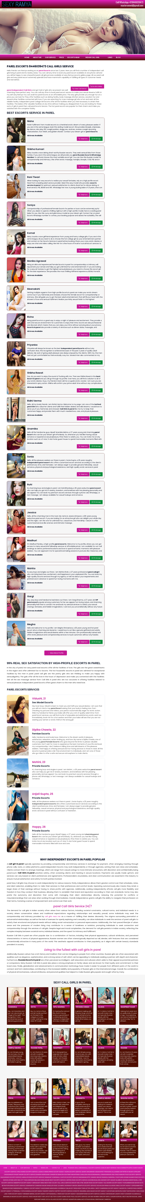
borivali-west (121, 1172)
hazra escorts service (73, 1147)
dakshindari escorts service (11, 1152)
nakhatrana (75, 1149)
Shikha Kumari (35, 144)
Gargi (30, 588)
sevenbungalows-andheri (97, 1155)
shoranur (68, 1160)
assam (126, 1152)
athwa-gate (13, 1155)
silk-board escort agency (113, 1158)
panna (106, 1160)
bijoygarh (120, 1152)
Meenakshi (33, 283)
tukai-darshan (29, 1155)
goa (89, 1172)
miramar (26, 1169)
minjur (99, 1152)
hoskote (76, 1166)
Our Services (25, 1143)
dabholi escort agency (32, 1163)
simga (42, 1158)
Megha (30, 615)
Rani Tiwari (33, 172)
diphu (131, 1143)
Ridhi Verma (34, 394)
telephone (84, 134)
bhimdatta (124, 1143)
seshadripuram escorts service (88, 1169)
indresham (45, 1149)
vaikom (74, 1160)
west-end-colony (51, 1158)
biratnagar (100, 1174)
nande (43, 1174)
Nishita (31, 560)
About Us (14, 1143)
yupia (23, 1166)
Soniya (31, 199)
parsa (75, 1163)
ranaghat (48, 1152)
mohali (92, 1174)
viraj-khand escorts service (27, 1147)
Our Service (49, 57)
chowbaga (61, 1163)
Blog (119, 57)
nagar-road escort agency (94, 1158)
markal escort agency (37, 1169)
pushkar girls (73, 1143)
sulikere (112, 1160)
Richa (30, 310)
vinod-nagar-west (35, 1172)
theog (119, 1143)
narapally (112, 1152)
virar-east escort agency (66, 1169)
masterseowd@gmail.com (131, 5)
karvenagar (110, 1169)
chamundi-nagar (41, 1160)
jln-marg (61, 1160)
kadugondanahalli (94, 1149)
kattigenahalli (51, 1169)
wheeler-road (52, 1160)
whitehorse (131, 1166)
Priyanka (32, 338)
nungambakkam (128, 1158)
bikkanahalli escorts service (90, 1143)
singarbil (83, 1166)
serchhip (37, 1174)
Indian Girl (44, 1143)
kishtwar (67, 1149)
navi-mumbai (95, 1172)
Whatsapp (97, 134)
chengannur (8, 1149)
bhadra (38, 1149)
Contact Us (56, 1143)
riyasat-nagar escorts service (24, 1149)
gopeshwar (135, 1160)
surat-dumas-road (63, 1172)
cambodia (107, 1174)
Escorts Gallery (96, 84)
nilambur (119, 1155)
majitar (129, 1172)
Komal (30, 227)
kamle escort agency (123, 1160)
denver (137, 1158)
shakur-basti (105, 1143)
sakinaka (125, 1155)
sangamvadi (90, 1147)
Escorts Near (73, 57)
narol (108, 1172)
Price (61, 57)
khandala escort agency (34, 1166)
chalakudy (69, 1163)
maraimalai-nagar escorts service (15, 1172)
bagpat (45, 1166)
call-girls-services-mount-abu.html (70, 1158)
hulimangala (136, 1169)
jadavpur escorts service (86, 1160)
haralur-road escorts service (33, 1152)
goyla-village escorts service (57, 1174)
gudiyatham (110, 1166)
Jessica (31, 504)
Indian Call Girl (93, 57)
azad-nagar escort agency (96, 1166)
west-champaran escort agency (107, 1163)
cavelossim (140, 1166)
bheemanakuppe (84, 1152)
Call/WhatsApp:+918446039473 (128, 2)
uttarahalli (16, 1166)
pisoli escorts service (79, 1172)
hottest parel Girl (93, 397)
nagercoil (123, 1163)
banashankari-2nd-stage (110, 1149)
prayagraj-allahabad (112, 1147)
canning (93, 1152)
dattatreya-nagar (126, 1147)
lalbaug (41, 1147)
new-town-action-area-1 (86, 1163)
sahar (84, 1147)
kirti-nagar (111, 1155)
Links (111, 57)
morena (113, 1143)
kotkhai (87, 1174)
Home (25, 57)
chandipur (53, 1149)
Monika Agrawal (36, 255)
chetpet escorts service (63, 1166)
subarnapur (30, 1160)
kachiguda (100, 1160)
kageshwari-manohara (49, 1163)
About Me (36, 57)
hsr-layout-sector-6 (49, 1172)
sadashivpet (99, 1147)
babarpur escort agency (23, 1158)
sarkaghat (36, 1158)
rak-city (20, 1155)
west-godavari (126, 1169)
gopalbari (137, 1147)
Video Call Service (80, 86)
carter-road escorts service (77, 1155)
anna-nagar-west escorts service (53, 1155)
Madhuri (31, 532)
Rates (35, 1143)
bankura (61, 1149)
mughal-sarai (137, 1172)
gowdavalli (56, 1152)
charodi (130, 1163)
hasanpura (72, 1174)
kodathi (51, 1166)
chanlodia (83, 1149)
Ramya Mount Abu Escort (85, 1179)
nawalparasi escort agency (54, 1147)
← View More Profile (55, 644)
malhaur (37, 1155)
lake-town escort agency (13, 1169)
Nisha (30, 116)
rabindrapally (18, 1163)
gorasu (103, 1169)
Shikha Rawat (34, 366)
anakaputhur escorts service (130, 1149)
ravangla (105, 1152)
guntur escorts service (69, 1152)
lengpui (118, 1169)
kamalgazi (80, 1174)
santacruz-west (121, 1166)
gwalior (102, 1172)
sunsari (113, 1172)
